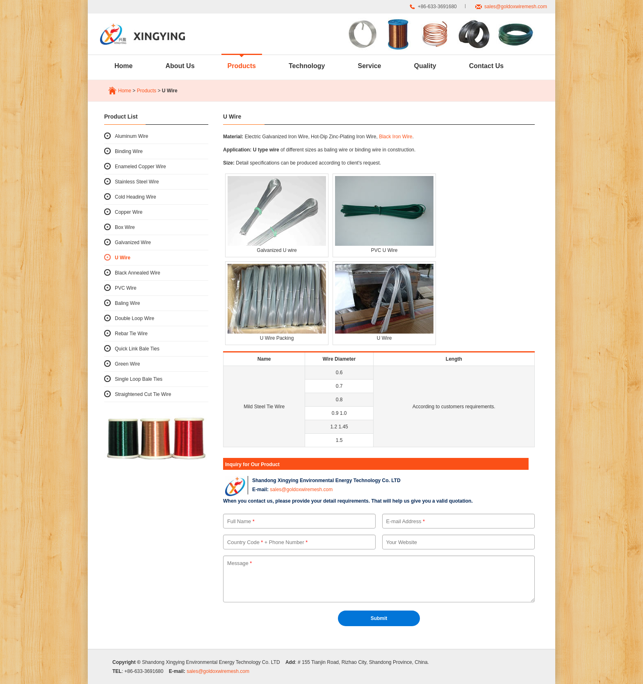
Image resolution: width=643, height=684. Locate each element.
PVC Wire (126, 288)
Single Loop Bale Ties (138, 379)
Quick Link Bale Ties (137, 349)
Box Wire (125, 227)
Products (242, 65)
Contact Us (486, 65)
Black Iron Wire (395, 137)
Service (369, 65)
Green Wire (127, 364)
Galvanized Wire (133, 242)
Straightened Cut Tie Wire (143, 394)
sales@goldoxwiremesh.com (515, 6)
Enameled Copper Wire (140, 166)
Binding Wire (129, 151)
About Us (179, 65)
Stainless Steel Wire (137, 182)
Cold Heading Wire (135, 197)
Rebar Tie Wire (131, 333)
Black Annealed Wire (137, 273)
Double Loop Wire (134, 318)
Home (123, 65)
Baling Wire (127, 303)
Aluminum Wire (131, 136)
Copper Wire (128, 212)
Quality (425, 65)
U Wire (122, 258)
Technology (307, 65)
